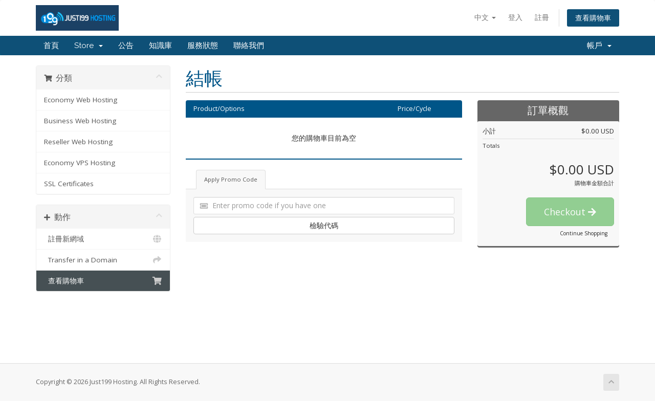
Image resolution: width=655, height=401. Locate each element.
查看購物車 (593, 18)
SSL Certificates (69, 183)
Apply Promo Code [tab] (230, 179)
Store (88, 45)
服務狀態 (202, 45)
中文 (485, 17)
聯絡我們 (248, 45)
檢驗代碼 (324, 225)
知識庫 (160, 45)
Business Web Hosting (80, 120)
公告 (126, 45)
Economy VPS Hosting (79, 162)
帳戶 (599, 45)
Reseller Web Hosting (78, 141)
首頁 (51, 45)
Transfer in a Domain (103, 260)
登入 (515, 17)
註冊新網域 (103, 239)
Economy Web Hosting (80, 99)
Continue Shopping (583, 233)
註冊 (542, 17)
